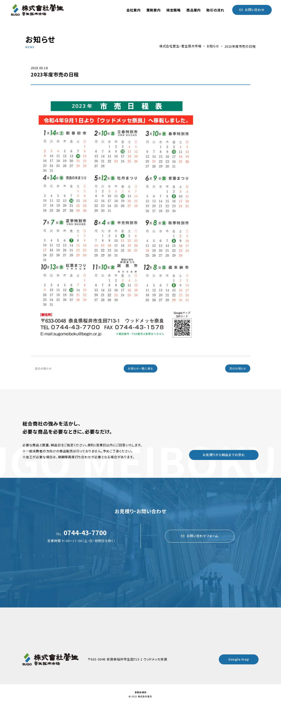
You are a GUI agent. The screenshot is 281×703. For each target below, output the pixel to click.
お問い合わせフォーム (202, 535)
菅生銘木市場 (37, 10)
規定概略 (173, 10)
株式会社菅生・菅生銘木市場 (180, 46)
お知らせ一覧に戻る (140, 368)
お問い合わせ (255, 9)
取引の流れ (215, 10)
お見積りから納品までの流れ (224, 454)
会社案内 (133, 10)
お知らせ (213, 46)
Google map (238, 659)
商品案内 (193, 10)
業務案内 (153, 10)
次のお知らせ (237, 368)
